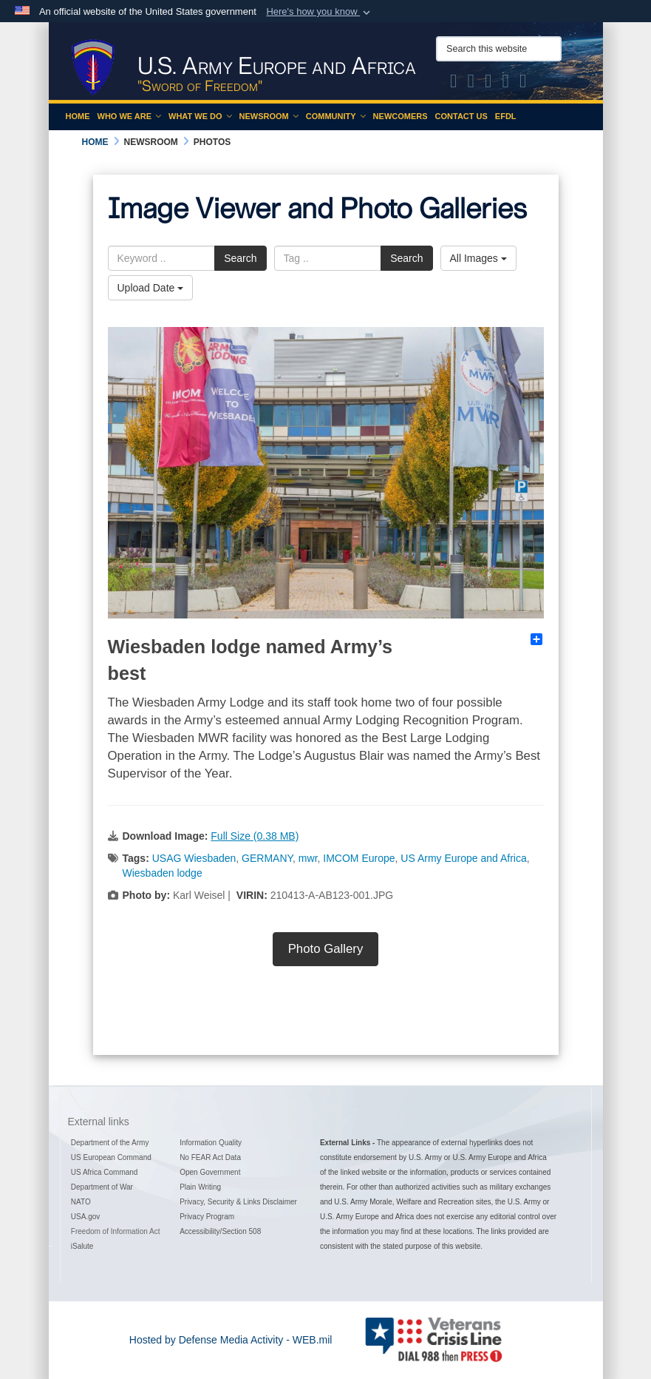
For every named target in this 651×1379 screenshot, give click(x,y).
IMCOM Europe (359, 858)
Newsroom (269, 116)
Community (336, 116)
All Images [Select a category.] (478, 258)
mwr (308, 858)
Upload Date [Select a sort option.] (150, 288)
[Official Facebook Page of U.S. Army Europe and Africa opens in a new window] (471, 84)
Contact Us (461, 116)
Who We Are (130, 116)
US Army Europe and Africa (463, 858)
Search (240, 258)
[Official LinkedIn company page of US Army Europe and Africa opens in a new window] (523, 84)
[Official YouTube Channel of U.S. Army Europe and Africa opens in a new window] (506, 84)
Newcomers (400, 116)
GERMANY (267, 858)
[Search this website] (499, 48)
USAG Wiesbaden (194, 858)
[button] (319, 11)
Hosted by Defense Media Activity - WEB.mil (231, 1340)
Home (78, 116)
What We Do (200, 116)
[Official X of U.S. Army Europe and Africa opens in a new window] (453, 84)
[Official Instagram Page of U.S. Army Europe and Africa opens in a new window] (488, 84)
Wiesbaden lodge (162, 873)
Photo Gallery (326, 949)
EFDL (506, 116)
